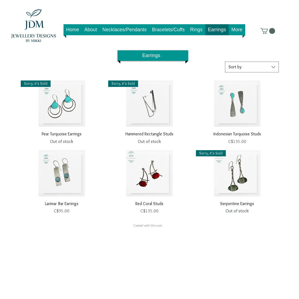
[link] (268, 31)
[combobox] (252, 67)
